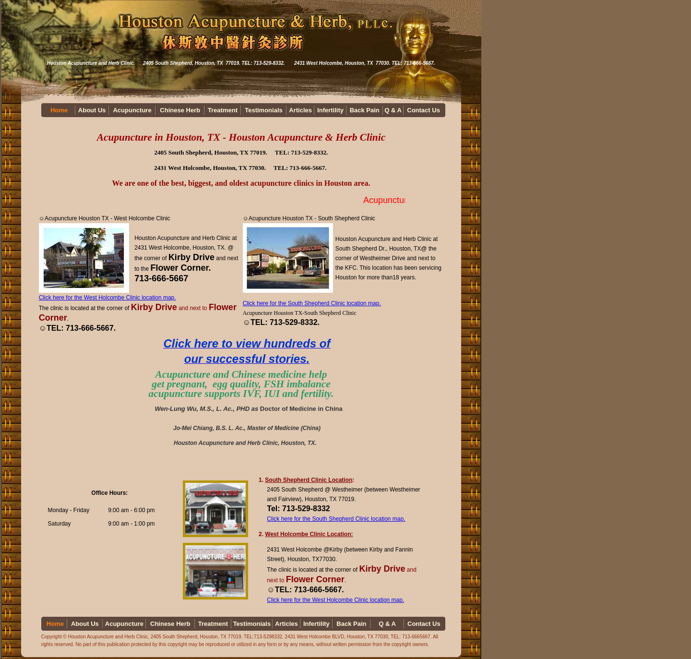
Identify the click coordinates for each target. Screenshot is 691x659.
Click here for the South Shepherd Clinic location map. (312, 303)
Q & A (393, 110)
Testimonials (264, 110)
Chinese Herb (180, 110)
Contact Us (423, 110)
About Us (92, 110)
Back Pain (365, 110)
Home (59, 110)
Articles (300, 110)
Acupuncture (132, 110)
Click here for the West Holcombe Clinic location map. (107, 297)
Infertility (330, 110)
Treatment (223, 110)
